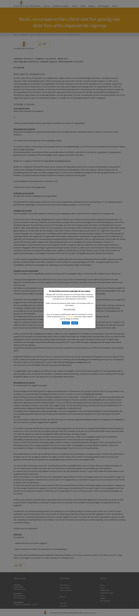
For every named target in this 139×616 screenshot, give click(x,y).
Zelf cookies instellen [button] (69, 309)
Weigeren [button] (74, 323)
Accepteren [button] (66, 323)
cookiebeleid (70, 316)
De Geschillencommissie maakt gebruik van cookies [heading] (69, 291)
